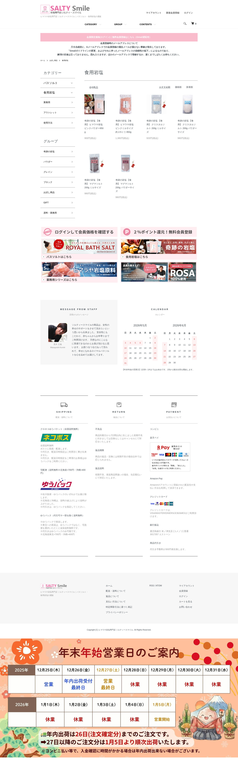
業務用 (48, 103)
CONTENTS (146, 24)
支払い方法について (125, 612)
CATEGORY (91, 24)
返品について (121, 607)
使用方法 (49, 125)
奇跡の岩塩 (51, 155)
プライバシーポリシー (126, 622)
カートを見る (188, 612)
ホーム (43, 60)
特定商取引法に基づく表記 (128, 617)
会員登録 (186, 601)
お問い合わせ (188, 617)
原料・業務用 (52, 222)
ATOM (165, 596)
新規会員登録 (172, 12)
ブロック (49, 189)
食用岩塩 (68, 60)
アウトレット (52, 114)
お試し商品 (55, 60)
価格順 (178, 87)
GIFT (47, 211)
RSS (158, 596)
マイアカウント (153, 12)
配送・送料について (125, 601)
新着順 (189, 87)
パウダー (49, 166)
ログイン (188, 12)
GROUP (118, 24)
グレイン (49, 177)
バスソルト (51, 83)
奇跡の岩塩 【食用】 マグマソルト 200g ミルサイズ (93, 184)
